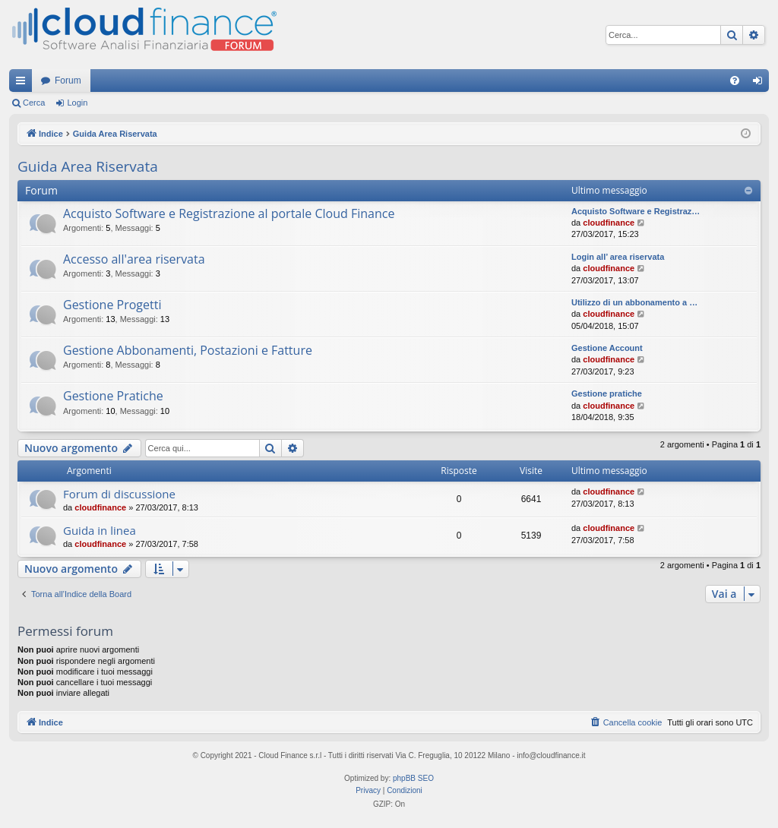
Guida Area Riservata (87, 166)
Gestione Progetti (112, 304)
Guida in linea (99, 530)
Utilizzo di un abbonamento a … (634, 302)
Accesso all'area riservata (134, 259)
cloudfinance (608, 222)
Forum (68, 80)
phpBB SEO (413, 778)
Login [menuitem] (761, 83)
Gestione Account (607, 347)
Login (77, 102)
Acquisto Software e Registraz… (635, 211)
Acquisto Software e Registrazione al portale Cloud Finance (228, 213)
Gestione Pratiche (113, 395)
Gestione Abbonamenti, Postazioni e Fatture (187, 350)
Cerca (34, 102)
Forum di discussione (119, 493)
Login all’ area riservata (617, 256)
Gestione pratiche (606, 393)
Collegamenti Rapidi (23, 83)
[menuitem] (734, 80)
